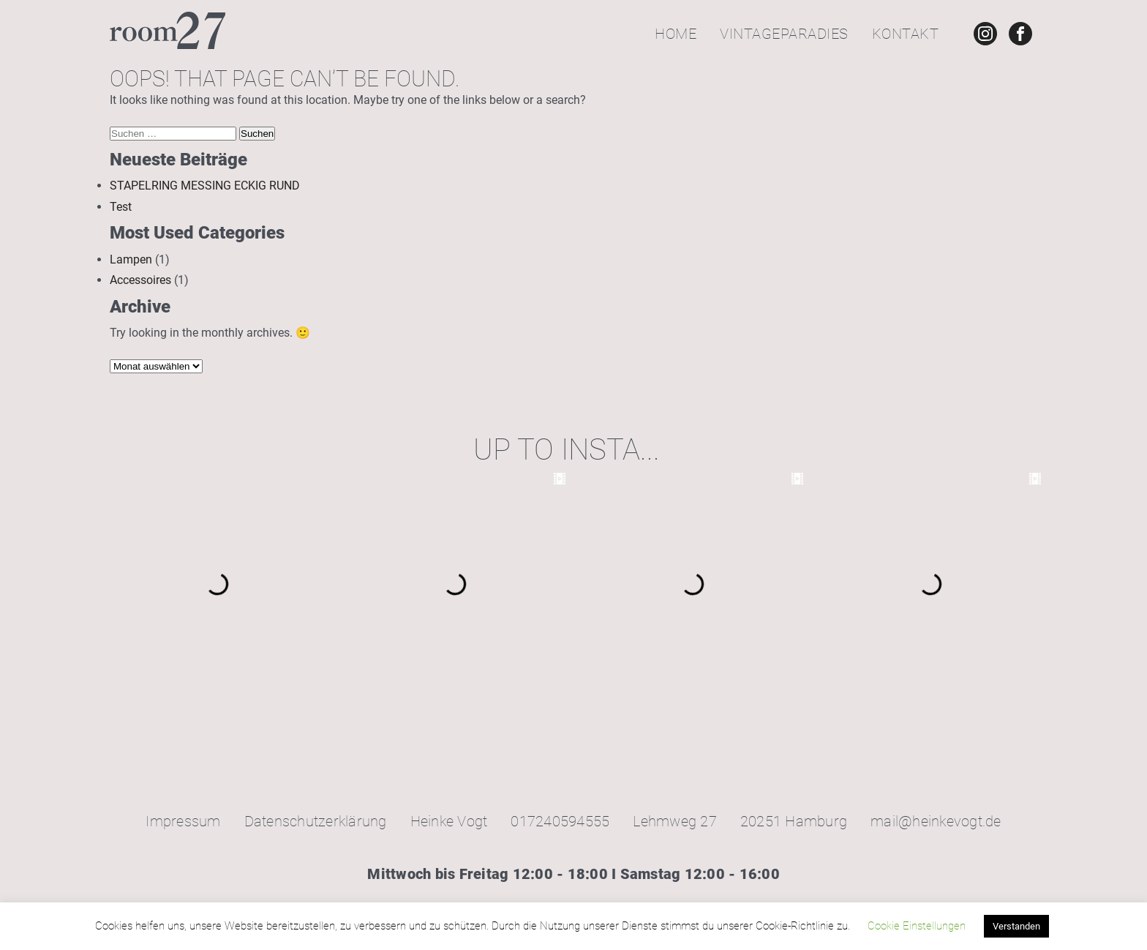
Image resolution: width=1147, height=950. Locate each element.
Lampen (131, 259)
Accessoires (140, 280)
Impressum (183, 821)
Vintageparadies (784, 33)
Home (675, 33)
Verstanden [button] (1016, 926)
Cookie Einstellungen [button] (917, 925)
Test (121, 207)
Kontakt (905, 33)
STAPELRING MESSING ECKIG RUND (205, 185)
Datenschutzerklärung (315, 821)
